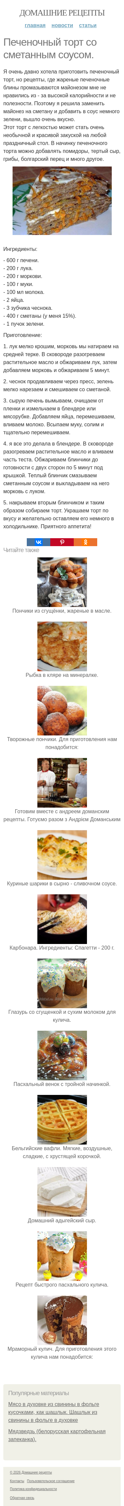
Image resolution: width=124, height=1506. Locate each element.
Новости (62, 25)
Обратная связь (22, 1498)
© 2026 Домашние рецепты (31, 1472)
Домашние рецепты (62, 13)
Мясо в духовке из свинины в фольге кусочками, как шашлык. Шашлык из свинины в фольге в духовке (53, 1412)
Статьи (88, 25)
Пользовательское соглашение (51, 1481)
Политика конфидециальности (33, 1489)
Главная (35, 25)
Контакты (17, 1481)
